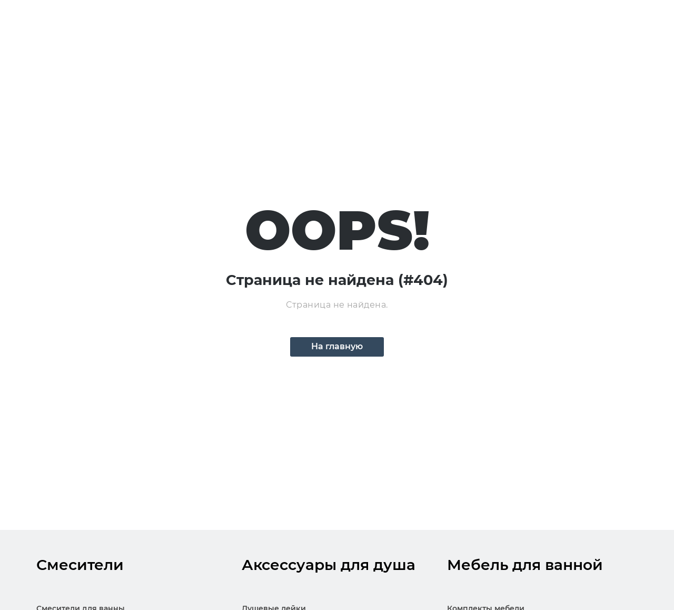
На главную (337, 346)
